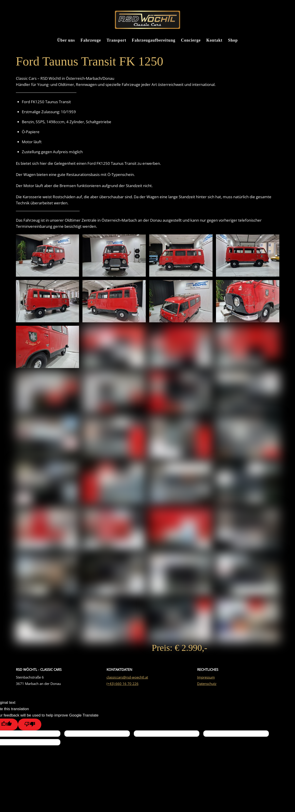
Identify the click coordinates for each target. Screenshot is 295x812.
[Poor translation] (29, 729)
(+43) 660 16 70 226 (123, 688)
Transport (116, 41)
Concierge (191, 41)
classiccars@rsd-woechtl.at (127, 681)
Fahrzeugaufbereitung (154, 41)
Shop (233, 41)
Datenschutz (206, 688)
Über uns (66, 41)
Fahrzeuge (91, 41)
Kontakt (214, 41)
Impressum (206, 681)
